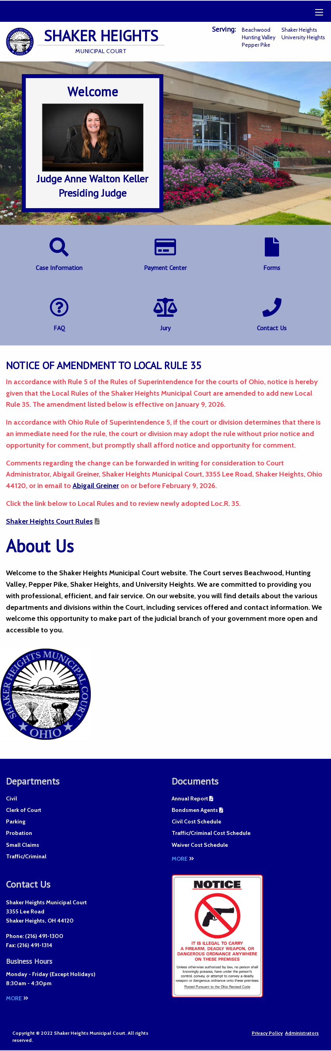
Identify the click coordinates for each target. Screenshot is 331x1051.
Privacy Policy (267, 1033)
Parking (15, 821)
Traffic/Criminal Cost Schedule (211, 833)
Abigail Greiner (96, 485)
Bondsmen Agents (195, 810)
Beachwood (256, 30)
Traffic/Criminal (26, 856)
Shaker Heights (299, 30)
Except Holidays (73, 974)
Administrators (302, 1033)
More (183, 858)
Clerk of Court (23, 810)
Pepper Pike (256, 45)
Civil (11, 798)
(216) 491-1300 (44, 936)
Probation (19, 833)
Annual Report (190, 798)
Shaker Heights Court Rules (49, 521)
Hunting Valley (259, 37)
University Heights (303, 37)
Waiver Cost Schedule (200, 844)
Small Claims (22, 844)
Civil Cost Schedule (196, 821)
